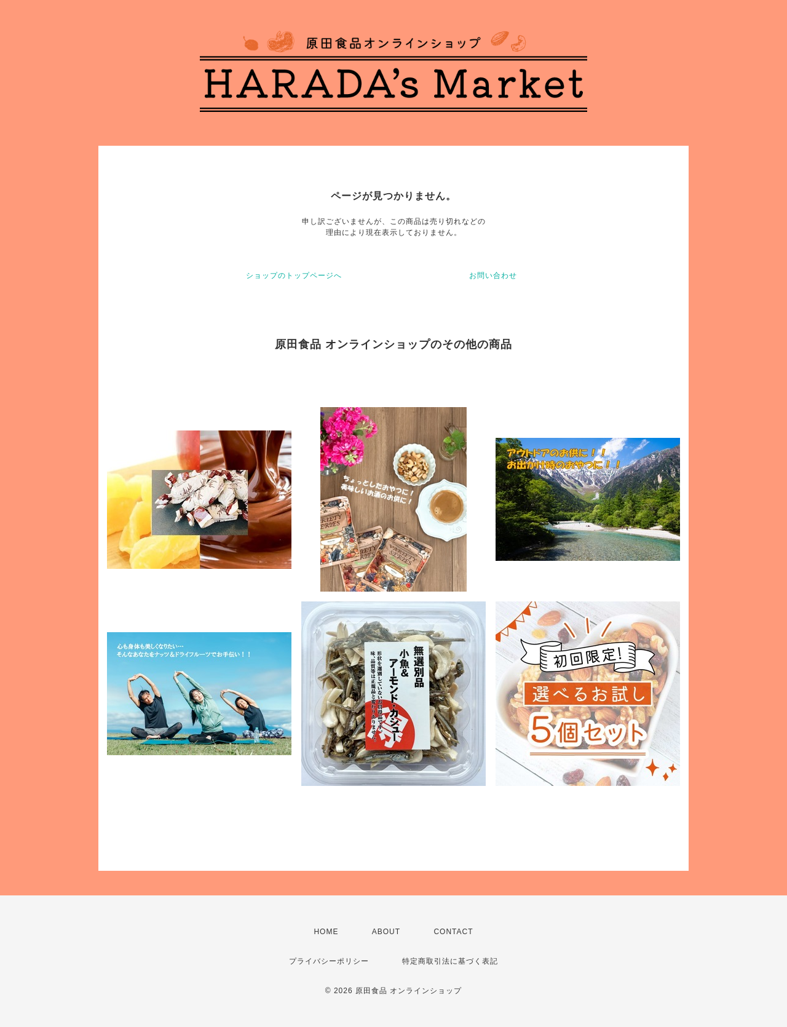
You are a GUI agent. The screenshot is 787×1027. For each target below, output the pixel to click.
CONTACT (453, 931)
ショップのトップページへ (294, 275)
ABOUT (386, 931)
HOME (326, 931)
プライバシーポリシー (329, 961)
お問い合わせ (493, 275)
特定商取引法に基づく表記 (450, 961)
